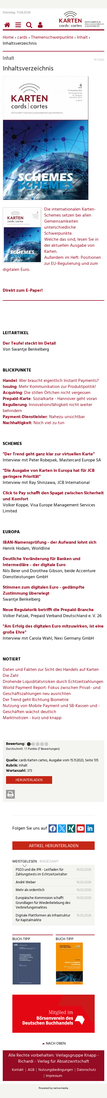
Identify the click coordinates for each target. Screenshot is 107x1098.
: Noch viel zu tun (33, 423)
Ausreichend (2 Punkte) (31, 744)
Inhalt (82, 37)
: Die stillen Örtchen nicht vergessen (47, 392)
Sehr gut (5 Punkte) (46, 744)
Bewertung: (15, 744)
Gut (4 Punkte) (42, 744)
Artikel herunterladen (53, 846)
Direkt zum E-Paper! (23, 290)
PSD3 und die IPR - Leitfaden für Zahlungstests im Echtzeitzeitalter (41, 872)
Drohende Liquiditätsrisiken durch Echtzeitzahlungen (53, 681)
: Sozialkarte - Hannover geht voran (50, 398)
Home (8, 37)
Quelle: (12, 760)
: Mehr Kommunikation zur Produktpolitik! (49, 386)
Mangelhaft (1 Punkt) (29, 744)
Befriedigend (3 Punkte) (37, 744)
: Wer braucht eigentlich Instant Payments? (51, 380)
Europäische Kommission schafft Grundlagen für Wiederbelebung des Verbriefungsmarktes (43, 902)
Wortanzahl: (16, 771)
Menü (19, 27)
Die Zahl (10, 675)
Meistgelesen (24, 862)
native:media (60, 1088)
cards (22, 37)
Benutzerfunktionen (41, 27)
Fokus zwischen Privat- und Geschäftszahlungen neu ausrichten (51, 690)
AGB (31, 1070)
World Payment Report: (25, 687)
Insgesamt (49, 862)
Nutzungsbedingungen (55, 1070)
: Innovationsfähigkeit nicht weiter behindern (47, 408)
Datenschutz (86, 1070)
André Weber (26, 882)
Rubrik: (12, 765)
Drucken (10, 794)
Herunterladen (29, 780)
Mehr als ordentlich (30, 890)
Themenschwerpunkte (52, 37)
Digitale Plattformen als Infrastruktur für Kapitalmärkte (43, 918)
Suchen (30, 27)
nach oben (56, 1044)
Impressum (54, 1076)
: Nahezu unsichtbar (44, 417)
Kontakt (18, 1070)
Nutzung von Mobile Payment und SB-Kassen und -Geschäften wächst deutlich (51, 709)
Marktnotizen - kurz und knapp (32, 718)
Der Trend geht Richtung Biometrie (36, 699)
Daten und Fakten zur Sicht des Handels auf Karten (51, 669)
